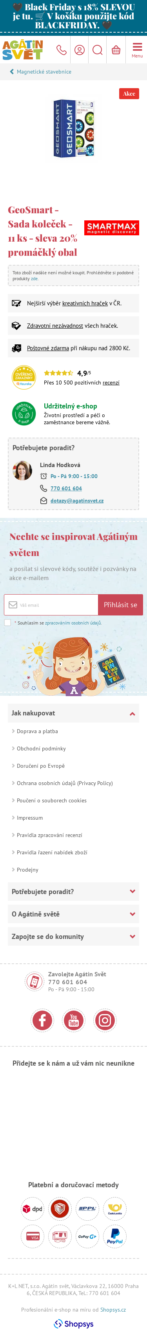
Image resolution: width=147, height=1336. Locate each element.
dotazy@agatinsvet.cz (77, 500)
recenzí (111, 382)
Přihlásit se (120, 604)
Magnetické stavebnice (44, 71)
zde (34, 278)
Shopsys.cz (113, 1309)
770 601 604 (66, 488)
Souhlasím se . (58, 623)
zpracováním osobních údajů (73, 623)
